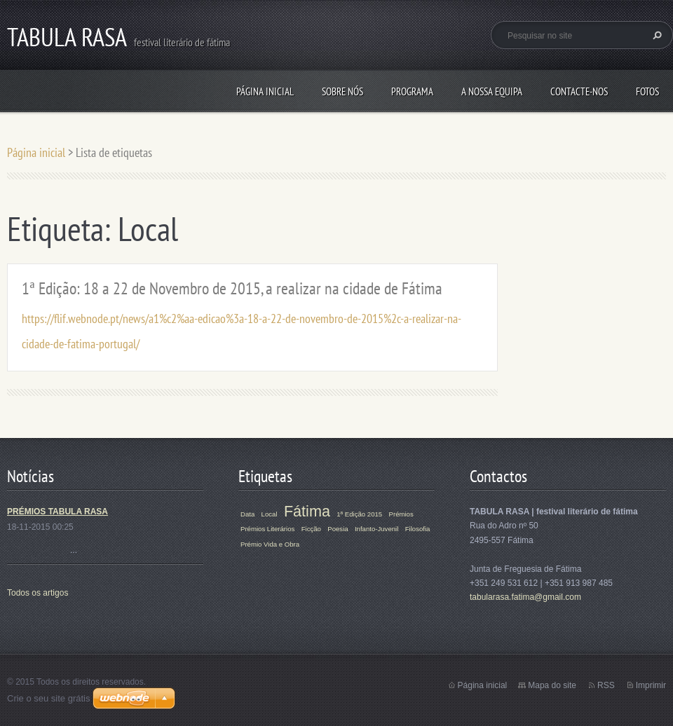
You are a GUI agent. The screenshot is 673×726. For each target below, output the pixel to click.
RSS (606, 685)
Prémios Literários (267, 529)
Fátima (307, 511)
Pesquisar (655, 35)
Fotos (647, 91)
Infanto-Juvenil (376, 529)
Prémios (401, 514)
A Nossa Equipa (491, 91)
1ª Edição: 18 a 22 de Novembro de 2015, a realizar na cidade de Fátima (232, 288)
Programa (412, 91)
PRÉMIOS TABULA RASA (57, 511)
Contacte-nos (579, 91)
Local (269, 514)
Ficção (311, 529)
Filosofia (417, 529)
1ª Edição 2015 (359, 514)
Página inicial (265, 91)
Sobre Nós (342, 91)
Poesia (337, 529)
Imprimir (651, 685)
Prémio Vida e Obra (269, 544)
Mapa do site (552, 685)
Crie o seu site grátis (48, 698)
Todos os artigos (37, 593)
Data (247, 514)
